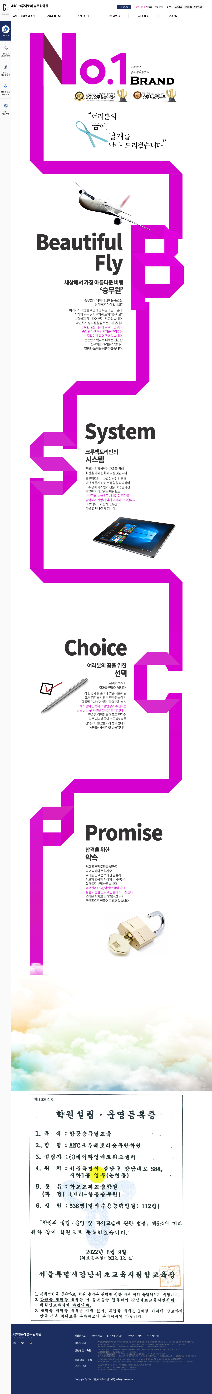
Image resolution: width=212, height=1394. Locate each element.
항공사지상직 (135, 1335)
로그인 (169, 7)
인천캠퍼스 (96, 1335)
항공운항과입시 (115, 1335)
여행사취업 (153, 1335)
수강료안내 (181, 1344)
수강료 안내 (132, 1352)
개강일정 (124, 7)
